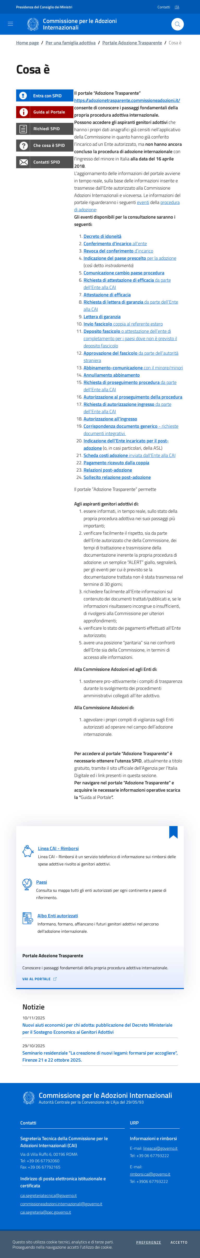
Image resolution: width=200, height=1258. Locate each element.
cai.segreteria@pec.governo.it (45, 1212)
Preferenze (148, 1242)
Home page (27, 42)
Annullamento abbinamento (112, 374)
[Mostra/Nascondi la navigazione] (10, 24)
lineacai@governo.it (160, 1148)
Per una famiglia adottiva (71, 42)
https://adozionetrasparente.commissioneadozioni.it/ (127, 100)
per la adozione (130, 258)
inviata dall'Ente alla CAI (130, 455)
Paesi (41, 882)
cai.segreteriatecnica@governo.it (48, 1195)
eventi (143, 202)
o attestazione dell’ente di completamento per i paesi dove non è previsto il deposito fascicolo (130, 338)
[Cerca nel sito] (177, 24)
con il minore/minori (133, 367)
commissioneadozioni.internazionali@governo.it (61, 1204)
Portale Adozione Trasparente (132, 42)
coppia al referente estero (123, 323)
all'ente (115, 243)
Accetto (179, 1242)
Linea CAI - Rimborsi (58, 848)
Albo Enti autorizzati (58, 915)
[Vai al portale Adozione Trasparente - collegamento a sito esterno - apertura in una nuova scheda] (100, 979)
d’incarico (118, 250)
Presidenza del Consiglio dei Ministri (44, 7)
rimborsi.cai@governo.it (150, 1174)
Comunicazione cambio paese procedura (124, 272)
